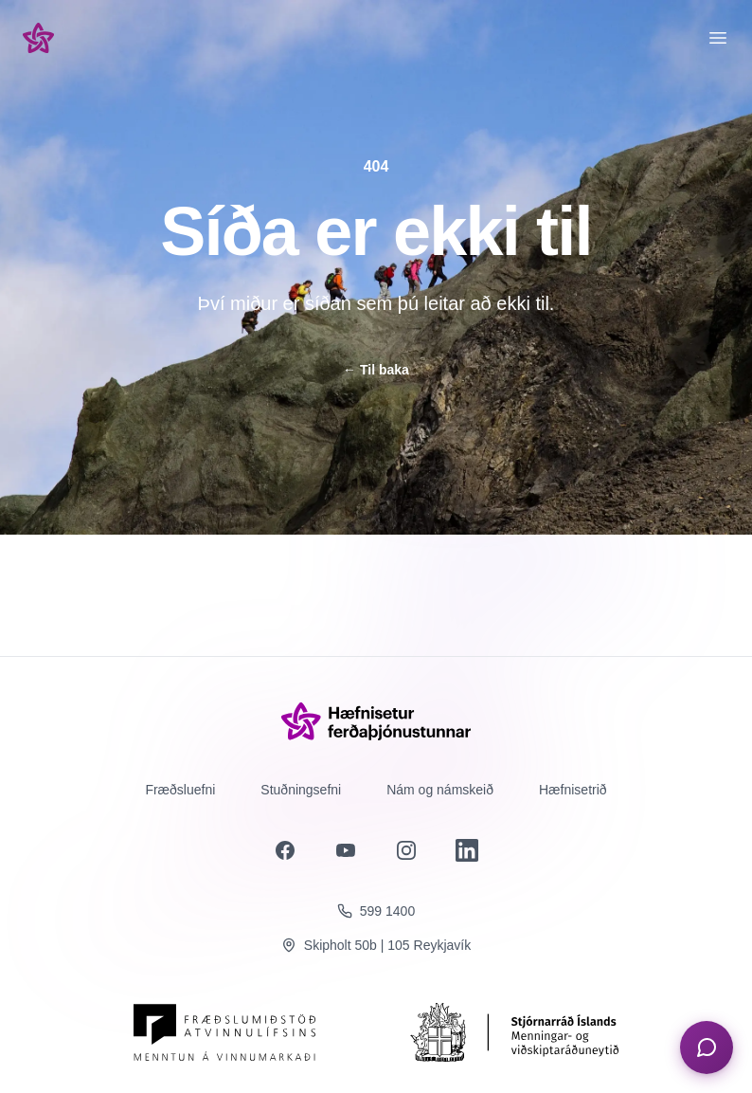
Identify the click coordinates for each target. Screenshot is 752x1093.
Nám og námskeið (439, 789)
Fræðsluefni (180, 789)
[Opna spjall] (706, 1047)
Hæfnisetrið (573, 789)
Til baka (376, 369)
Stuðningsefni (300, 789)
